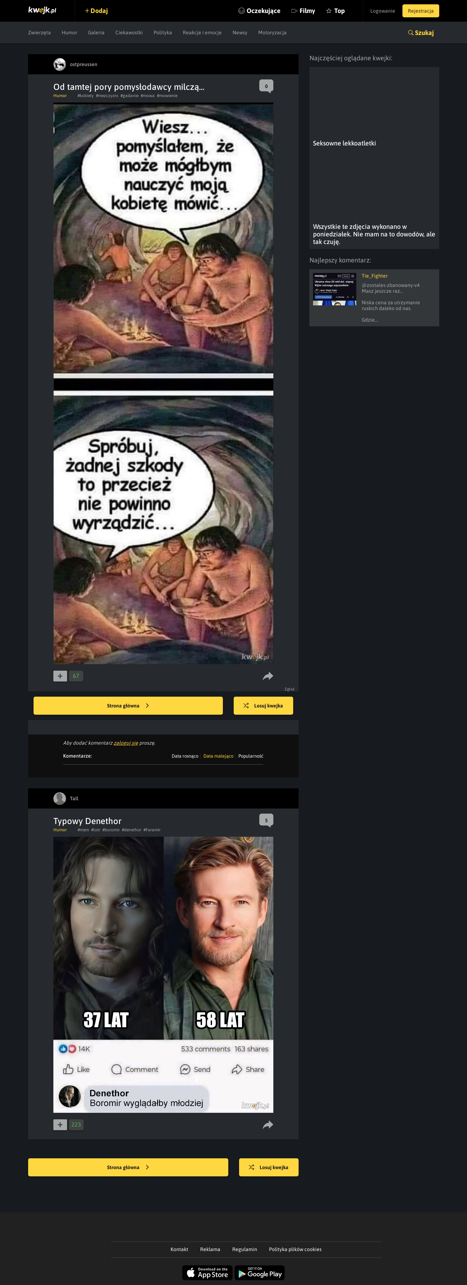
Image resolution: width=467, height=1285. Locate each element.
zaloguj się (126, 743)
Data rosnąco (185, 756)
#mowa (148, 95)
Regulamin (244, 1249)
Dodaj (99, 10)
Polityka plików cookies (295, 1249)
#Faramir (152, 829)
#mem (83, 829)
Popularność (250, 756)
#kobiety (86, 95)
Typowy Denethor (87, 821)
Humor (69, 32)
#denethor (131, 829)
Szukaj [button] (424, 32)
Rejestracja (421, 11)
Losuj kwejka (263, 706)
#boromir (111, 829)
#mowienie (167, 95)
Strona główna (128, 706)
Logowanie (382, 11)
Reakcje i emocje (202, 32)
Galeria (96, 32)
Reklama (210, 1249)
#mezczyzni (107, 95)
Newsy (240, 32)
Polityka (163, 32)
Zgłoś (290, 689)
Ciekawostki (129, 32)
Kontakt (179, 1249)
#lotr (95, 829)
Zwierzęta (39, 32)
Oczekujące (264, 10)
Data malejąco (218, 756)
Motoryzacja (272, 32)
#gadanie (129, 95)
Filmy (307, 10)
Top (339, 10)
